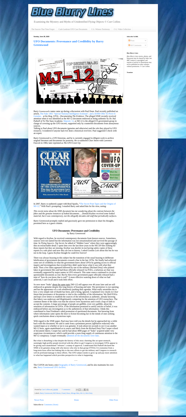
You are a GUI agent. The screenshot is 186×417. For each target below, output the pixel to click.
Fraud (64, 393)
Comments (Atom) (51, 405)
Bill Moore (57, 393)
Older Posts (113, 400)
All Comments (135, 45)
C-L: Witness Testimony (100, 29)
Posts (131, 41)
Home (76, 400)
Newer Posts (39, 400)
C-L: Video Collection (122, 29)
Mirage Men (75, 393)
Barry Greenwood (46, 393)
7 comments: (66, 389)
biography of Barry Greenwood (72, 365)
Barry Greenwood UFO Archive (52, 367)
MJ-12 (82, 393)
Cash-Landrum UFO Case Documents (72, 29)
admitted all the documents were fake (82, 335)
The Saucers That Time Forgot (43, 29)
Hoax (68, 393)
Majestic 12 (68, 121)
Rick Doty (89, 393)
